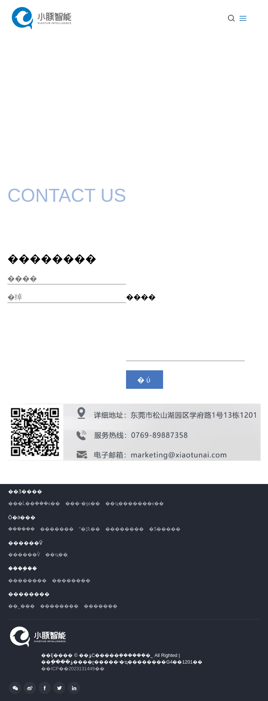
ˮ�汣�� (89, 529)
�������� (124, 529)
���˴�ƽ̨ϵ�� (82, 503)
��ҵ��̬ (56, 554)
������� (57, 529)
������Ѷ (24, 554)
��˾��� (21, 606)
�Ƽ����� (165, 529)
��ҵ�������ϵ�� (134, 503)
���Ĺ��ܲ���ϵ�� (34, 503)
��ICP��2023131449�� (72, 668)
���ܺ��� (21, 529)
